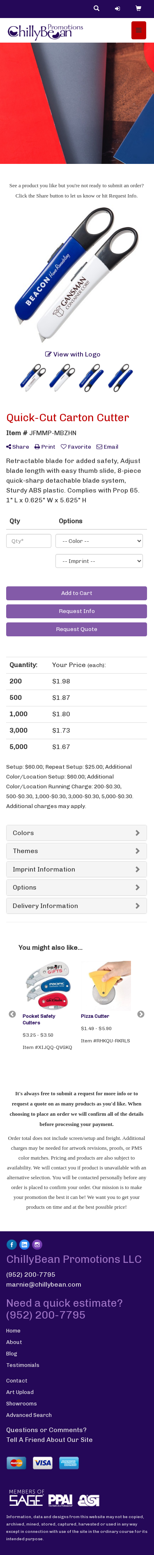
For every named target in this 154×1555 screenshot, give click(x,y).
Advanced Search (29, 1415)
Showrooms (21, 1404)
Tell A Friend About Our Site (49, 1440)
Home (13, 1331)
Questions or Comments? (46, 1430)
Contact (17, 1381)
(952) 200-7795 (30, 1274)
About (14, 1342)
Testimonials (22, 1365)
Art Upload (20, 1392)
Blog (11, 1354)
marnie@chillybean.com (43, 1284)
